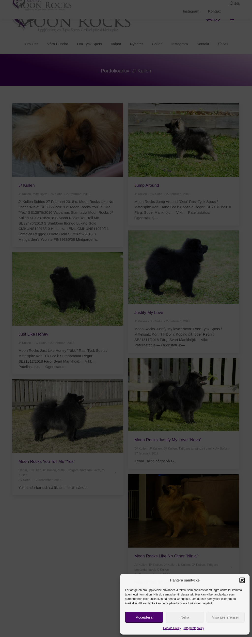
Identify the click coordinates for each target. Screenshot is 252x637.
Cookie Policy (172, 628)
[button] (242, 580)
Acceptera (144, 617)
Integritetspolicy (194, 628)
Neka (184, 617)
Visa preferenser (225, 617)
